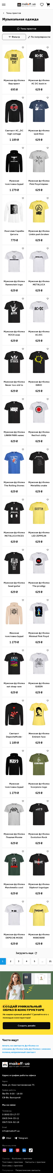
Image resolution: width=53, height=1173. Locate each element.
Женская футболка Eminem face (39, 735)
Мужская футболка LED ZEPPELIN (38, 534)
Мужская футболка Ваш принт (14, 82)
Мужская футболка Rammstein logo (14, 283)
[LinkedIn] (24, 1150)
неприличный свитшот (23, 1052)
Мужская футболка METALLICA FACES (14, 534)
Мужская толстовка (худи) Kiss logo (14, 785)
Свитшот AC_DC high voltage (14, 132)
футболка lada (20, 1049)
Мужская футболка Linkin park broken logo (38, 233)
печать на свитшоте (13, 1045)
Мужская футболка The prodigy (38, 584)
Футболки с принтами (22, 1158)
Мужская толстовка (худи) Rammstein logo (14, 182)
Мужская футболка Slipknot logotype (38, 886)
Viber (6, 1138)
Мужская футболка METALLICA (38, 283)
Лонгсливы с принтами (12, 1166)
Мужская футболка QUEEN (38, 685)
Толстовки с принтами (12, 1162)
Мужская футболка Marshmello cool (14, 886)
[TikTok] (31, 1150)
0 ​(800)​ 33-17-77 (10, 1114)
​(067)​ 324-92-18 (10, 1122)
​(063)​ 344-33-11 (10, 1118)
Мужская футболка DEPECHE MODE (14, 936)
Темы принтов (13, 13)
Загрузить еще (26, 953)
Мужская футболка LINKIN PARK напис (14, 434)
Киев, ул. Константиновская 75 (18, 1085)
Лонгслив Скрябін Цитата (14, 233)
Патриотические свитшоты (28, 1170)
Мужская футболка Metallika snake (38, 484)
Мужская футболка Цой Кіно (38, 132)
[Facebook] (11, 1150)
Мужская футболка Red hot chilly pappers (38, 434)
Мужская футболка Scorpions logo (38, 785)
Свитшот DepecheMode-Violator (14, 735)
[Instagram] (4, 1150)
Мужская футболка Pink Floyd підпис (38, 182)
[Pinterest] (17, 1150)
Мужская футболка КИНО (38, 383)
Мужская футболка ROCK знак (14, 333)
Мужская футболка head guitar (14, 584)
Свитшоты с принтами (35, 1162)
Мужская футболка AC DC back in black (38, 82)
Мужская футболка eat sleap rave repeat (14, 685)
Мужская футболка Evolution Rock (38, 836)
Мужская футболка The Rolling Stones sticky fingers (14, 484)
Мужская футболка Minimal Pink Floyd (38, 635)
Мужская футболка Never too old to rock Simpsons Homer (14, 383)
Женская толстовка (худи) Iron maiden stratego (14, 635)
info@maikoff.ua (10, 1131)
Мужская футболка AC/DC (38, 333)
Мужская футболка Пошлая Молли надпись (14, 836)
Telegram (21, 1138)
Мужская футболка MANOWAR (38, 936)
